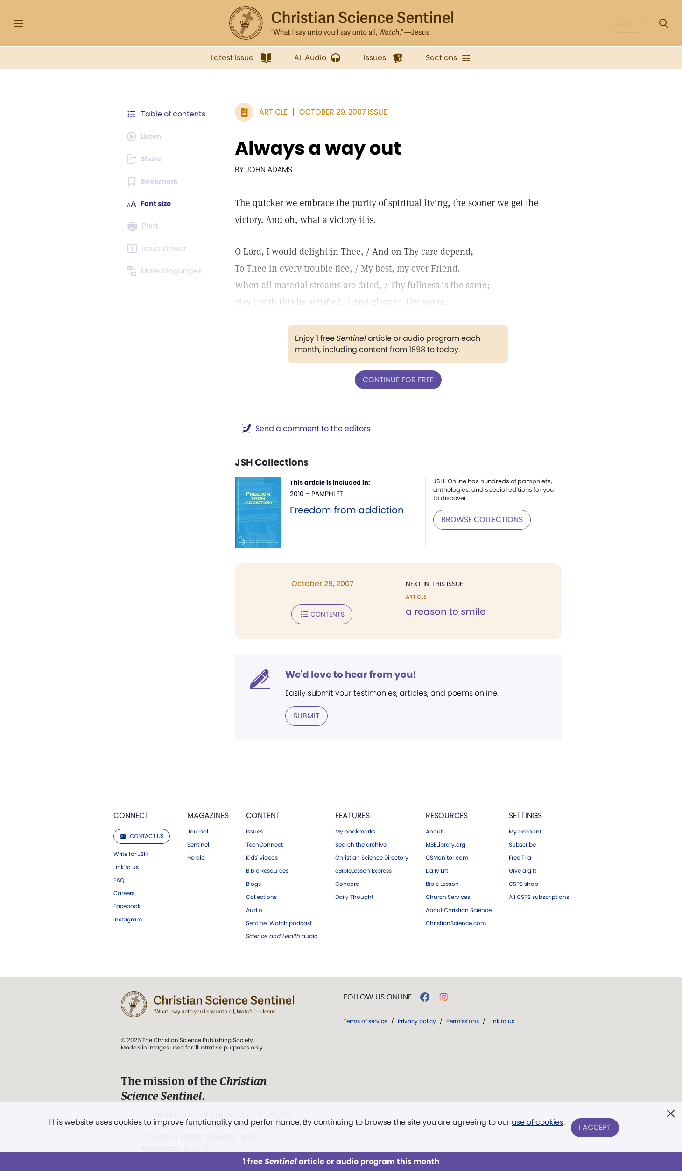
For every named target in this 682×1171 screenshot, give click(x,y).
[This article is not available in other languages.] (166, 271)
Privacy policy (417, 1019)
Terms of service (365, 1019)
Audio (254, 908)
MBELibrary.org (445, 843)
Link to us (126, 865)
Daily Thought (354, 895)
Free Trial (521, 856)
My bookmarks (355, 830)
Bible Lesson (442, 882)
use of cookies (537, 1124)
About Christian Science (459, 908)
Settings (525, 813)
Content (263, 813)
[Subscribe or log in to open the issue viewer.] (158, 248)
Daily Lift (437, 869)
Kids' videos (262, 856)
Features (352, 813)
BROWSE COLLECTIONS (480, 518)
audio (282, 934)
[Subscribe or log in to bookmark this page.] (154, 181)
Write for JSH (130, 852)
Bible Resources (267, 869)
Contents (317, 613)
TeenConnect (264, 843)
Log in (626, 23)
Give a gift (522, 869)
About (434, 830)
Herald (196, 856)
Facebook (127, 904)
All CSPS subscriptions (539, 895)
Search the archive (361, 843)
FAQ (118, 878)
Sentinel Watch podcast (279, 921)
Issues (254, 830)
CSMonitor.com (447, 856)
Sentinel (198, 843)
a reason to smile (443, 611)
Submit (301, 714)
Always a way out (313, 148)
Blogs (253, 882)
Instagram (127, 917)
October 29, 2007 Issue (338, 112)
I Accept (596, 1127)
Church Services (448, 895)
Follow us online (378, 995)
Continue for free (395, 379)
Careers (123, 891)
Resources (447, 813)
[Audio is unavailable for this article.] (146, 136)
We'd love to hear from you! (346, 673)
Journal (197, 830)
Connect (131, 813)
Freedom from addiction (343, 509)
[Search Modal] (663, 23)
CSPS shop (523, 882)
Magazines (208, 813)
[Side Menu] (18, 23)
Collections (261, 895)
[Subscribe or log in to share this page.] (146, 159)
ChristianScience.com (456, 921)
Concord (347, 882)
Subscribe (522, 843)
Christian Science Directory (371, 856)
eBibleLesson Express (363, 869)
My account (525, 830)
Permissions (462, 1019)
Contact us (142, 834)
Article (268, 112)
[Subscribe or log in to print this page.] (144, 226)
